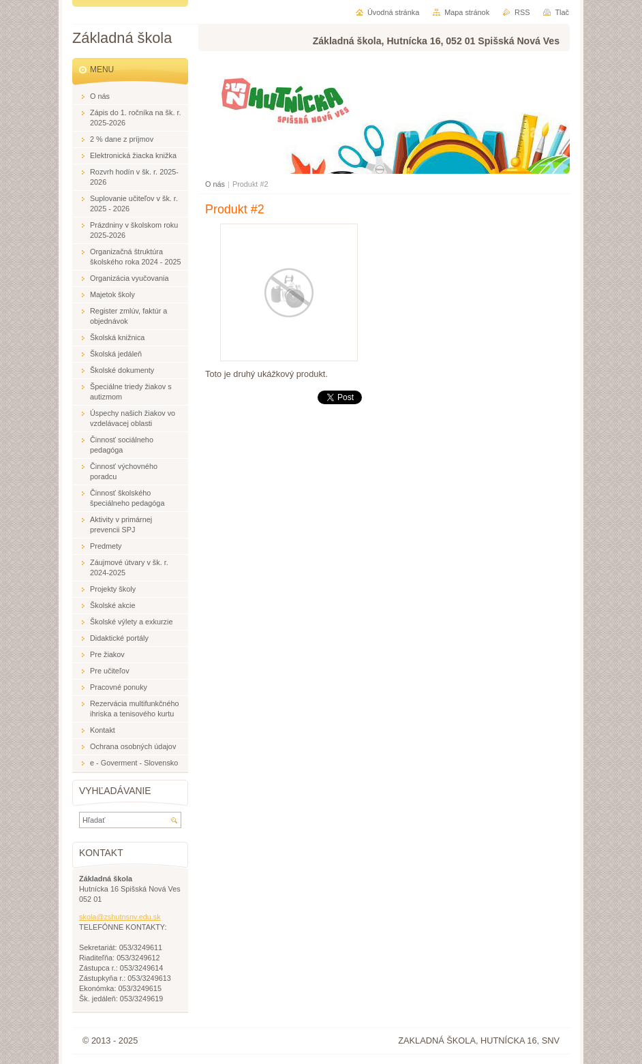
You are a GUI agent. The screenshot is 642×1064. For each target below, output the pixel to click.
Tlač (562, 12)
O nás (215, 184)
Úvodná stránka (393, 12)
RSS (522, 12)
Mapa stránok (466, 12)
